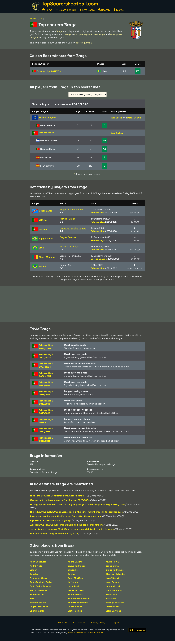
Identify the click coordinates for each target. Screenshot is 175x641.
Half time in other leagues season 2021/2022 (54, 533)
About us (63, 622)
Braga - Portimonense (71, 209)
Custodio (73, 569)
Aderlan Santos (38, 561)
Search (104, 10)
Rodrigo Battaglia (115, 602)
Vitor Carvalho (113, 610)
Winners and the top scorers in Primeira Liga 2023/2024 (60, 500)
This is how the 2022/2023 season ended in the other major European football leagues (76, 511)
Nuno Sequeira (114, 590)
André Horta (112, 561)
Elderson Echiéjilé (115, 574)
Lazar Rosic (74, 586)
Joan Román (112, 582)
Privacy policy (98, 622)
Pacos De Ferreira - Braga (73, 228)
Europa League (105, 258)
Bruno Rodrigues (77, 565)
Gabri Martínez (75, 578)
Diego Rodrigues (115, 569)
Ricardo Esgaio (38, 602)
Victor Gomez (75, 610)
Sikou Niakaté (37, 610)
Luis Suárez (117, 133)
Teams (33, 18)
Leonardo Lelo (113, 586)
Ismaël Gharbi (113, 578)
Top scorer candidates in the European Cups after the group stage (66, 516)
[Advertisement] (87, 304)
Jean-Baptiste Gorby (41, 582)
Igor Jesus (116, 117)
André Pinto (36, 565)
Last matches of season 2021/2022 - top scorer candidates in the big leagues (72, 529)
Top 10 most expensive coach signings (50, 520)
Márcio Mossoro (38, 590)
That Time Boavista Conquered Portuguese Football (57, 495)
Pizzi (32, 598)
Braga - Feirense (68, 237)
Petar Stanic (134, 117)
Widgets (115, 622)
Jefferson (73, 582)
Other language (137, 630)
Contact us (79, 622)
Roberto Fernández (78, 602)
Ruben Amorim (75, 606)
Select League (66, 10)
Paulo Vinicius (75, 594)
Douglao (34, 574)
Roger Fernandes (39, 606)
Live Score (87, 10)
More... (118, 10)
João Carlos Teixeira (40, 586)
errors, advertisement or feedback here (85, 632)
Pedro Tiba (111, 594)
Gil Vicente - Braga (69, 246)
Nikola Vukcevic (76, 590)
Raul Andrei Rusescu (79, 598)
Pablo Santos (37, 594)
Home (47, 10)
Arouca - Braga (67, 218)
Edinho (71, 574)
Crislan (33, 569)
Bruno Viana (112, 565)
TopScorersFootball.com (70, 3)
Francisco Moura (39, 578)
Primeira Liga (49, 71)
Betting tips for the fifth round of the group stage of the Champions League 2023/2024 (77, 504)
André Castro (75, 561)
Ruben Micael (113, 606)
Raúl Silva (111, 598)
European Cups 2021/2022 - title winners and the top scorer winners (66, 524)
